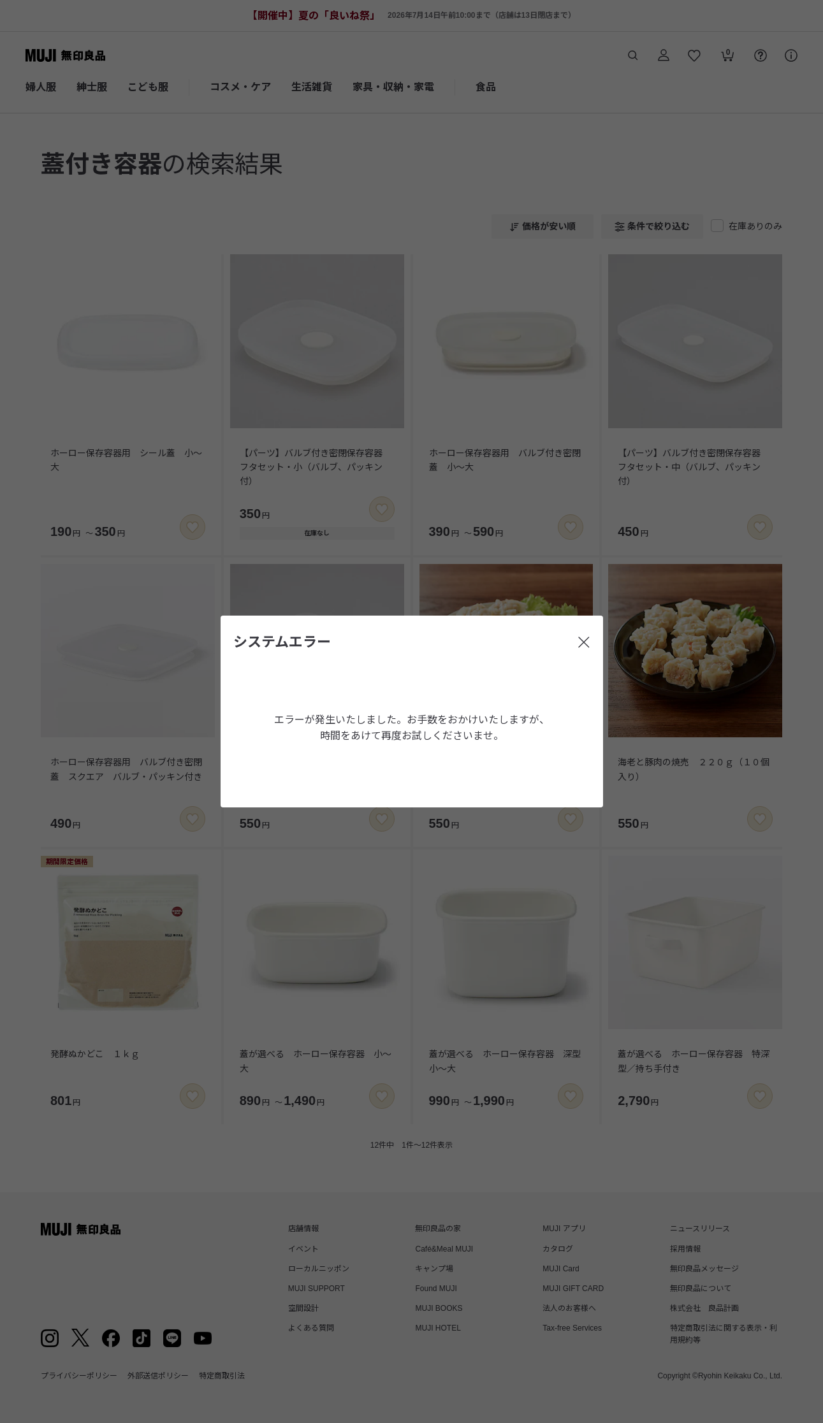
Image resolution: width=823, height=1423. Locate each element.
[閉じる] (584, 642)
